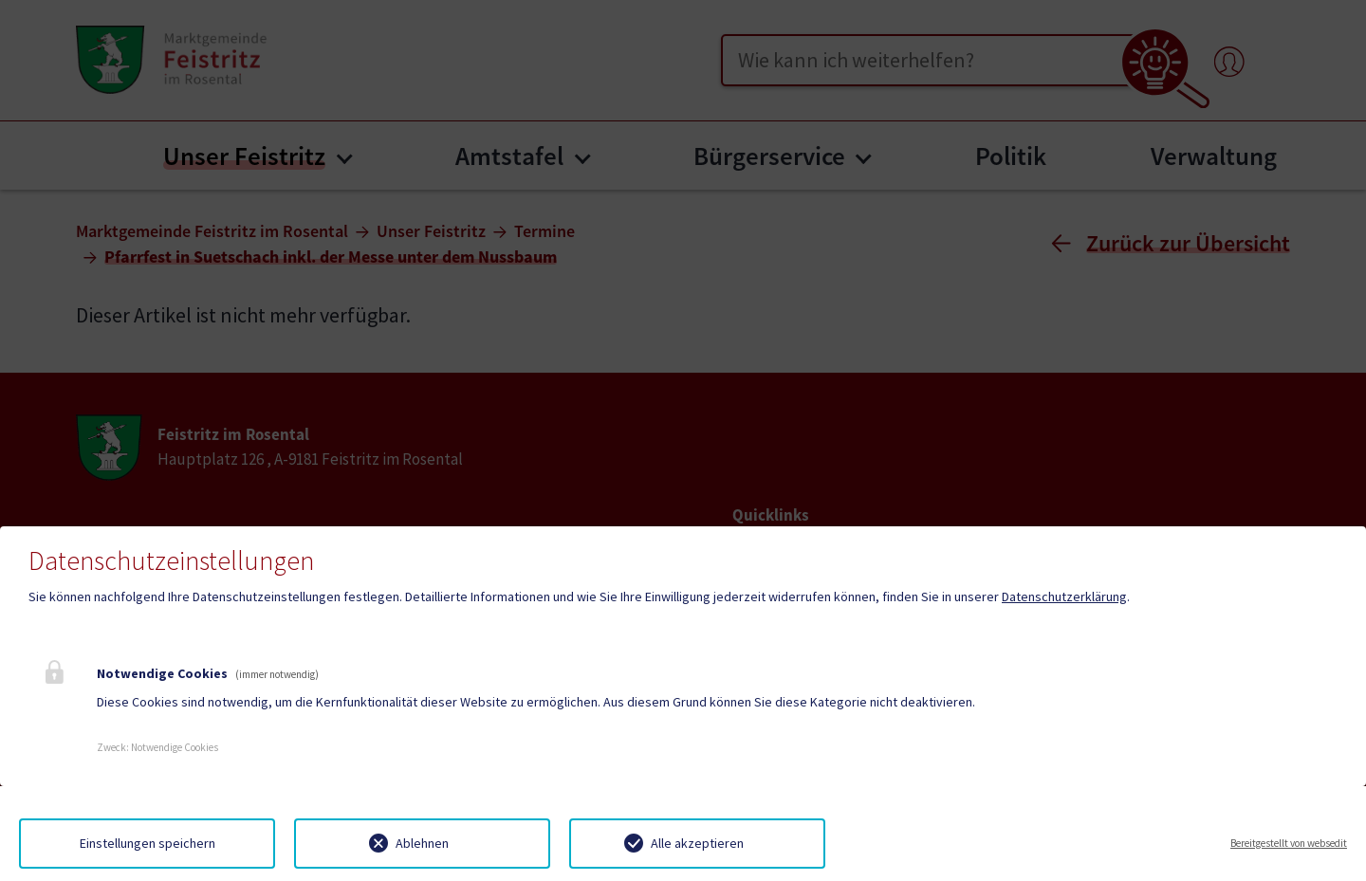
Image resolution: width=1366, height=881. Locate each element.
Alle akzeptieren (697, 843)
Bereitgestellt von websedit (1288, 843)
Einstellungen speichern (147, 843)
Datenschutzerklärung (1064, 596)
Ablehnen (422, 843)
